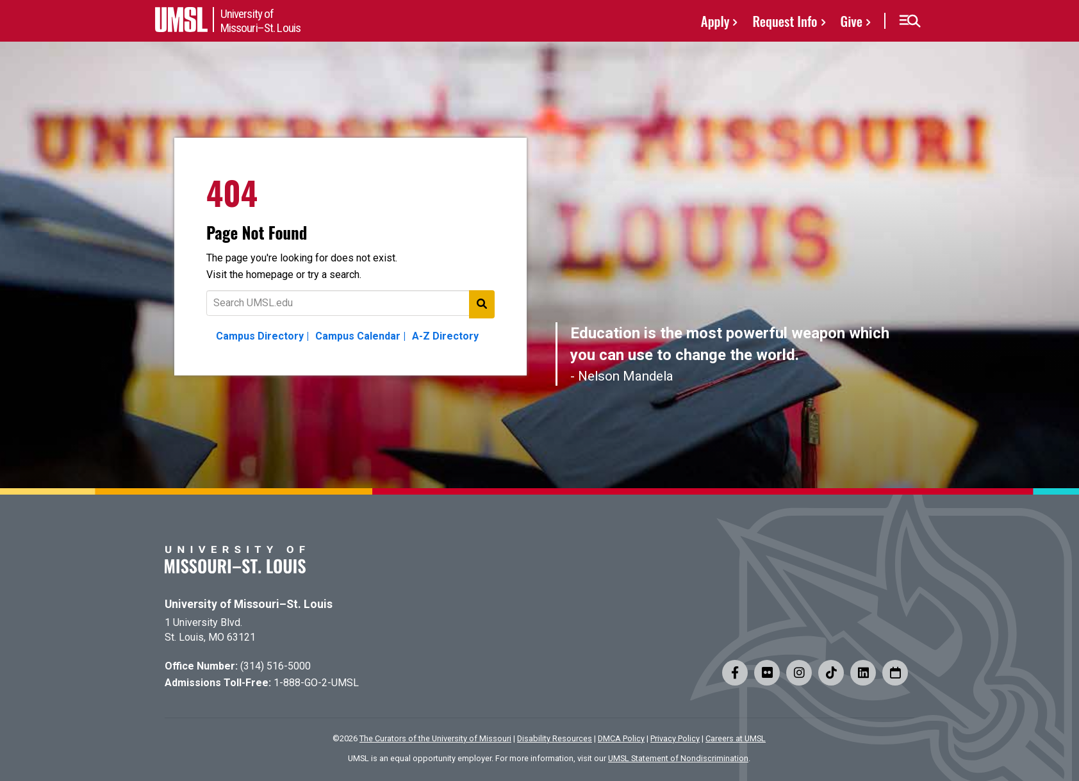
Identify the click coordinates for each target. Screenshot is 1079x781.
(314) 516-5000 (275, 666)
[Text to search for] (350, 303)
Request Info (784, 21)
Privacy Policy (675, 738)
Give (851, 21)
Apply (715, 21)
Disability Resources (554, 738)
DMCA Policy (621, 738)
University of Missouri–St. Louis (249, 604)
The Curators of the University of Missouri (435, 738)
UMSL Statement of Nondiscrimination (678, 758)
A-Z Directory (445, 336)
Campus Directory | (262, 336)
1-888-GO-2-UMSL (316, 683)
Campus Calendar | (360, 336)
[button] (909, 21)
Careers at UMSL (735, 738)
